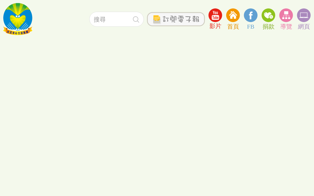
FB (250, 19)
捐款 (268, 19)
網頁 (303, 19)
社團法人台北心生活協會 (18, 19)
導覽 (286, 19)
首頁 (232, 19)
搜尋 (136, 19)
